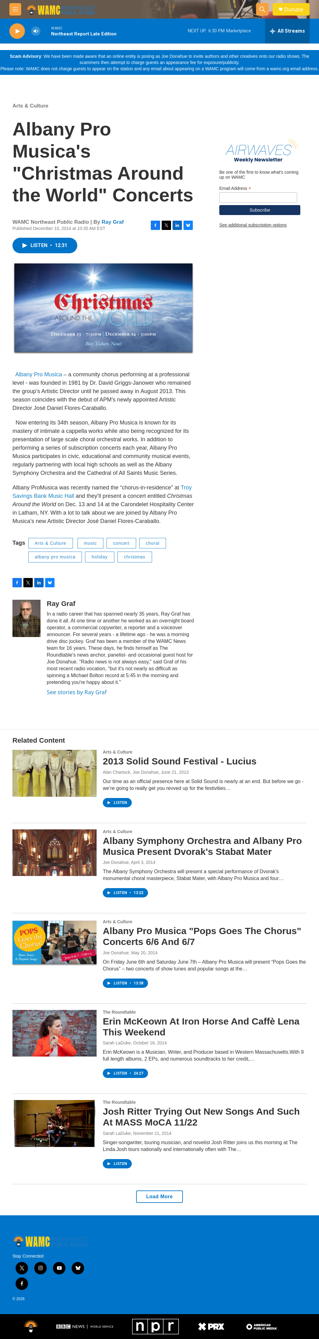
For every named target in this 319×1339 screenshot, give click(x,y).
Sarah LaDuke (117, 1042)
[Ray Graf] (26, 618)
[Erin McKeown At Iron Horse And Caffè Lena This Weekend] (54, 1033)
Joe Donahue (116, 862)
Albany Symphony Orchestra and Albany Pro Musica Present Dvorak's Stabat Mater (202, 846)
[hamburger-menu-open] (15, 9)
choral (153, 543)
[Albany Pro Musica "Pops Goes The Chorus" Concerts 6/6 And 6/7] (54, 942)
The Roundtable (119, 1012)
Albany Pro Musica (38, 374)
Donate (293, 9)
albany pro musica (55, 556)
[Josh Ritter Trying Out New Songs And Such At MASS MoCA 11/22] (54, 1123)
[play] (17, 31)
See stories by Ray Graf (77, 692)
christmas (134, 556)
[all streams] (287, 31)
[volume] (36, 31)
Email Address (235, 188)
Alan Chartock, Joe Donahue (131, 772)
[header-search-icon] (262, 9)
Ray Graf (113, 222)
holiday (99, 556)
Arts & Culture (30, 106)
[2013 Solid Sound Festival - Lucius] (54, 773)
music (90, 543)
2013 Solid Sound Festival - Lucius (179, 761)
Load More (159, 1196)
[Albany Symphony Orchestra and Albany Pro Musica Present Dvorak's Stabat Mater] (54, 852)
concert (121, 543)
